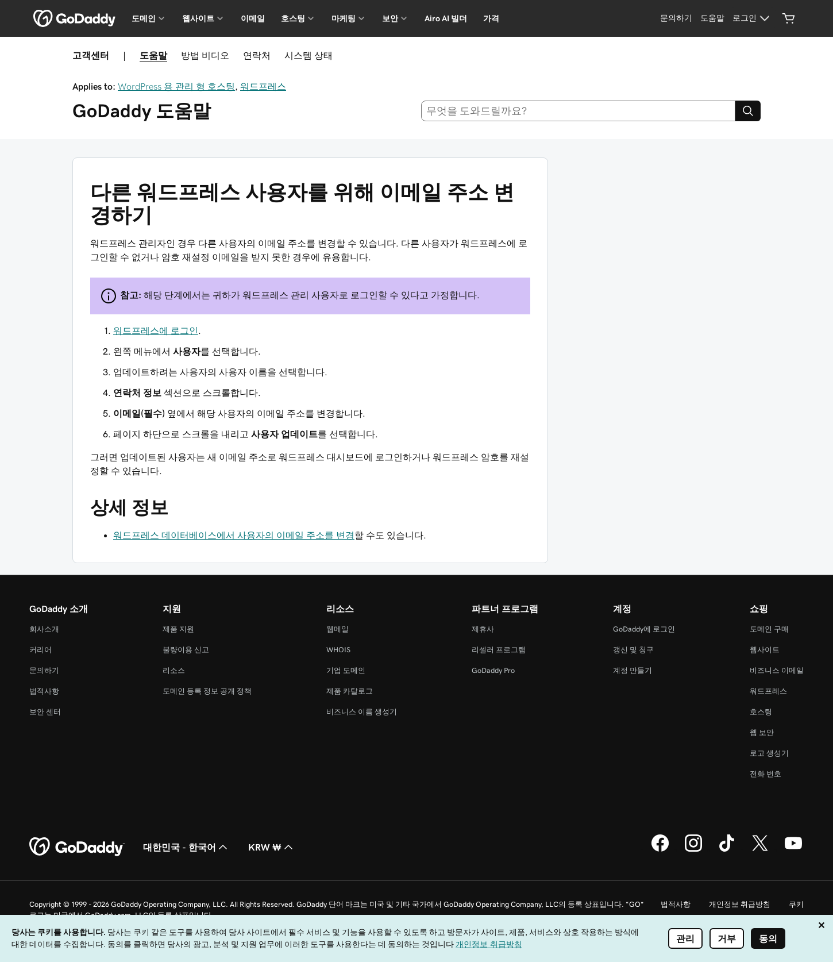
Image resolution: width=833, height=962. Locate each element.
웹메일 (337, 629)
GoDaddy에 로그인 (644, 629)
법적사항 (44, 691)
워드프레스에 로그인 (155, 330)
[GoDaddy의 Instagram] (693, 850)
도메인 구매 (769, 629)
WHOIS (338, 649)
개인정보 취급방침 (739, 904)
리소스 (174, 670)
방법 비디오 (205, 55)
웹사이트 (765, 649)
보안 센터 (45, 711)
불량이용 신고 (186, 649)
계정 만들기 (632, 670)
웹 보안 (762, 732)
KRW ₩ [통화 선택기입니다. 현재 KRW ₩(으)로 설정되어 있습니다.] (271, 847)
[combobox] (578, 111)
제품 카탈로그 (349, 691)
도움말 (153, 55)
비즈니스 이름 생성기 (361, 711)
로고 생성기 (769, 753)
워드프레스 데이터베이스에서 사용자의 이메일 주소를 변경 (233, 535)
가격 (491, 18)
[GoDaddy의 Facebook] (660, 850)
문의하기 (44, 670)
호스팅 (761, 711)
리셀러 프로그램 (499, 649)
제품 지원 (178, 629)
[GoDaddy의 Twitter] (760, 850)
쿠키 (796, 904)
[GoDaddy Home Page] (77, 847)
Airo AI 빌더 (446, 18)
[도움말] (712, 18)
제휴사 (483, 629)
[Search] (748, 111)
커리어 (40, 649)
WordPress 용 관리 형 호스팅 (176, 86)
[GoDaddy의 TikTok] (726, 850)
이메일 (253, 18)
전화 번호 (765, 774)
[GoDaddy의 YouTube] (793, 850)
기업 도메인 (345, 670)
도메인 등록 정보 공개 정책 (207, 691)
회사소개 (44, 629)
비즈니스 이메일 (777, 670)
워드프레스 (263, 86)
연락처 (257, 55)
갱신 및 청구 (633, 649)
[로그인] (753, 18)
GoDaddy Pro (493, 670)
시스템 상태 (308, 55)
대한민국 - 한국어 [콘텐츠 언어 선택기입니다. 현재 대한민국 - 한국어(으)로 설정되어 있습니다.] (186, 847)
